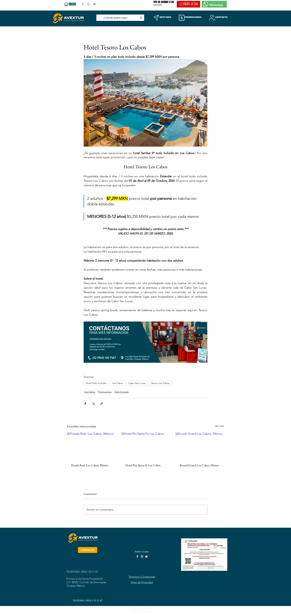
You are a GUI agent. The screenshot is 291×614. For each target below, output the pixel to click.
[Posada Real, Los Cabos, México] (91, 445)
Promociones (105, 391)
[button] (156, 18)
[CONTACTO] (87, 550)
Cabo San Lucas (137, 383)
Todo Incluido (121, 391)
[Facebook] (83, 4)
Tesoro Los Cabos (160, 383)
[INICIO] (70, 4)
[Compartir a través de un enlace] (101, 403)
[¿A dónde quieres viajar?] (115, 18)
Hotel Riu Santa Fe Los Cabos (143, 465)
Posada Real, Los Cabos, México (89, 465)
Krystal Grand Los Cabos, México (199, 465)
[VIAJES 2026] (188, 4)
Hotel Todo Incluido (96, 383)
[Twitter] (94, 4)
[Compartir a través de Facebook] (85, 403)
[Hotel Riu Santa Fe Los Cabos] (145, 445)
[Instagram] (88, 4)
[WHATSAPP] (214, 4)
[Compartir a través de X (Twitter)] (93, 403)
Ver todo (219, 425)
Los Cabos (117, 383)
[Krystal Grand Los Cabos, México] (200, 445)
